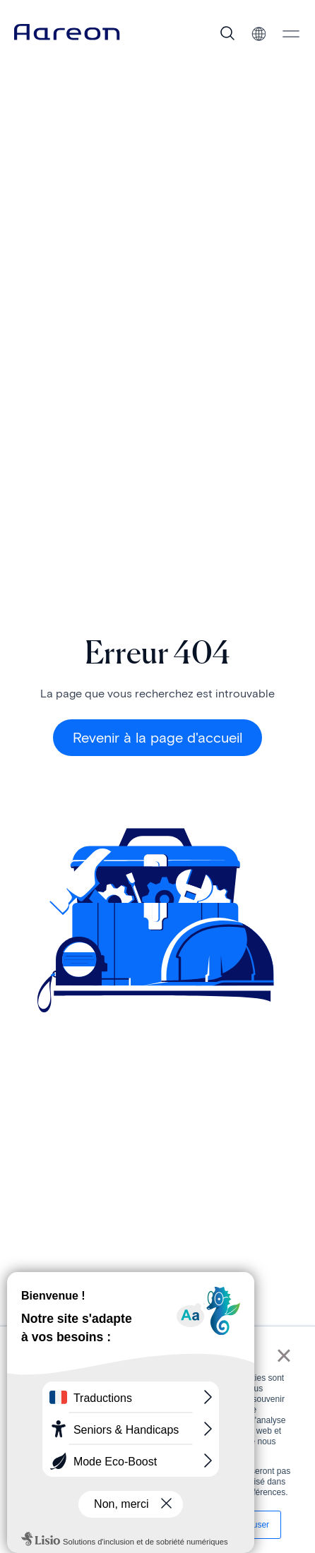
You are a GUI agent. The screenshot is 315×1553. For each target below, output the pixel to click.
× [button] (283, 1355)
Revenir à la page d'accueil (157, 737)
